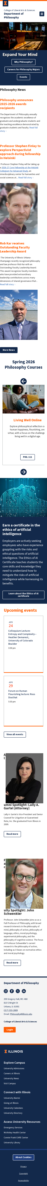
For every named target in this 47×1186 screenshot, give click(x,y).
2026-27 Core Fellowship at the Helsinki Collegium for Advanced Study (19, 169)
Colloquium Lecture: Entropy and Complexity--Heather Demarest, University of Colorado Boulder (22, 637)
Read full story (25, 177)
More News (9, 350)
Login (10, 1029)
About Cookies (23, 1157)
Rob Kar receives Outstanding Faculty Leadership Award (15, 247)
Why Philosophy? (23, 62)
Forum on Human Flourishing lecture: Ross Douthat (21, 694)
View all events (15, 734)
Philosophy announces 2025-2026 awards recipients (16, 104)
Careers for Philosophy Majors (23, 69)
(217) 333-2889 (11, 1010)
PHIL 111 (27, 457)
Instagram (6, 991)
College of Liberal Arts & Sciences (19, 10)
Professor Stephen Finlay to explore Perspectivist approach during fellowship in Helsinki (20, 152)
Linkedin (24, 991)
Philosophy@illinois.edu (21, 1014)
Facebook (12, 991)
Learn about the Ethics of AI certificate (23, 595)
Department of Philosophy (13, 16)
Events (23, 77)
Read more (14, 834)
